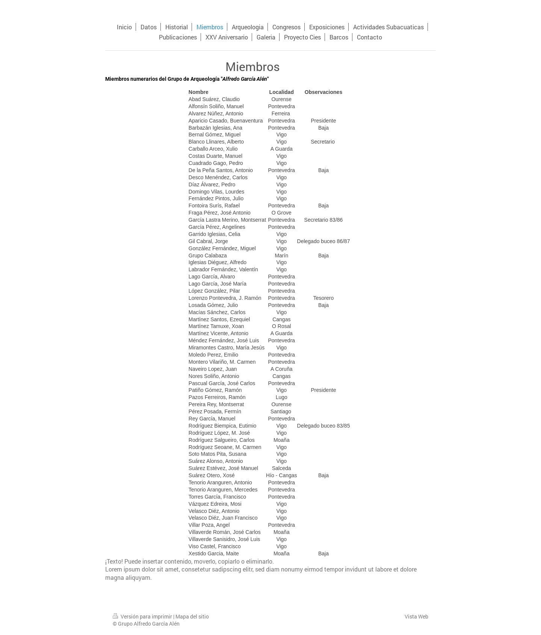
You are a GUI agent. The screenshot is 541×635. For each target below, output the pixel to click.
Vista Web (416, 616)
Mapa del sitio (192, 616)
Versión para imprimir (143, 616)
